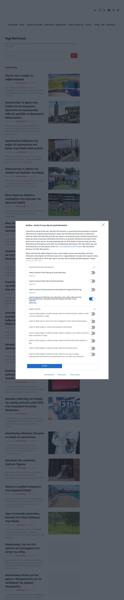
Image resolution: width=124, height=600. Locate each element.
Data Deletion (49, 375)
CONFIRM (44, 366)
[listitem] (62, 267)
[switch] (92, 272)
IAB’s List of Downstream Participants (69, 247)
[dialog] (62, 300)
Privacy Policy (75, 375)
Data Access (62, 375)
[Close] (104, 225)
